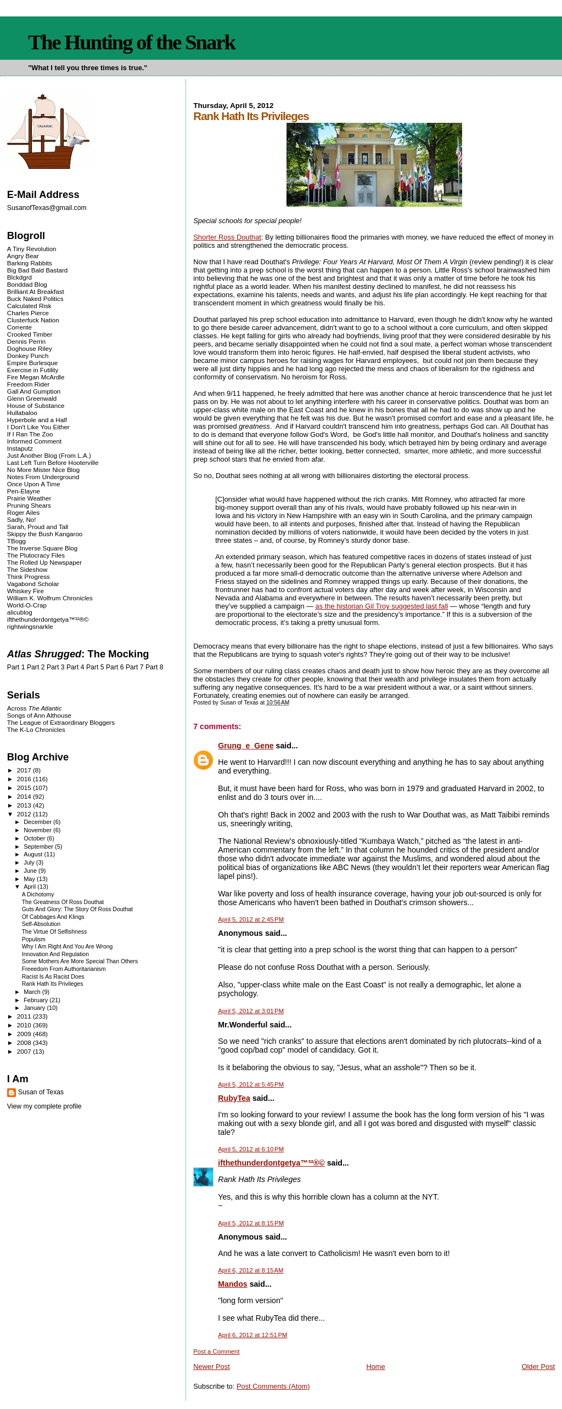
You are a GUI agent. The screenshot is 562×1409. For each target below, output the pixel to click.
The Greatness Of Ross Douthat (63, 902)
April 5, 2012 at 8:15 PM (251, 1223)
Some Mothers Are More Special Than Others (80, 961)
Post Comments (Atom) (273, 1386)
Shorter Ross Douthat (227, 237)
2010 (25, 1025)
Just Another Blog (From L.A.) (49, 455)
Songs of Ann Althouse (39, 715)
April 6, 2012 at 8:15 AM (250, 1270)
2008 (25, 1042)
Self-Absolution (41, 924)
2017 (25, 770)
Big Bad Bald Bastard (37, 270)
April (30, 886)
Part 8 (154, 667)
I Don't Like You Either (38, 426)
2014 (25, 796)
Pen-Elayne (23, 491)
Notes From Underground (43, 476)
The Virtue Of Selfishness (54, 932)
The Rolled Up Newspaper (44, 562)
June (31, 870)
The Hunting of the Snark (131, 42)
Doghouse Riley (29, 348)
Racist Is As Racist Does (53, 977)
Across (34, 708)
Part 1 (16, 667)
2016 (25, 778)
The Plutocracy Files (36, 555)
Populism (34, 939)
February (36, 1000)
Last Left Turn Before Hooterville (53, 462)
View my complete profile (44, 1106)
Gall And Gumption (33, 391)
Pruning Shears (29, 505)
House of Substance (36, 405)
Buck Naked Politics (35, 298)
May (30, 879)
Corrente (19, 327)
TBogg (16, 540)
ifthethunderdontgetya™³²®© (271, 1162)
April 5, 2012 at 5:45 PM (251, 1084)
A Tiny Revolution (32, 248)
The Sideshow (27, 569)
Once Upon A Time (33, 483)
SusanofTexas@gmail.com (47, 208)
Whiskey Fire (25, 590)
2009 (25, 1033)
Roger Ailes (23, 512)
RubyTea (234, 1098)
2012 (25, 813)
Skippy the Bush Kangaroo (44, 533)
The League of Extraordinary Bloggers (61, 722)
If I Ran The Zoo (30, 434)
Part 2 (36, 667)
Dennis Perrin (26, 341)
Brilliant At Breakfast (35, 291)
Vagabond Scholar (33, 583)
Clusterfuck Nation (33, 319)
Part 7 (135, 667)
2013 (25, 805)
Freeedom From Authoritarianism (64, 969)
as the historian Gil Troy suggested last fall (382, 606)
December (38, 822)
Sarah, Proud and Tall (37, 526)
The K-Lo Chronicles (36, 729)
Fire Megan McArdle (36, 376)
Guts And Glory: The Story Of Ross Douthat (77, 909)
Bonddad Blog (27, 284)
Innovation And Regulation (55, 954)
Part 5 (95, 667)
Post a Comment (216, 1351)
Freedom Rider (28, 384)
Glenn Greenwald (32, 398)
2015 (25, 787)
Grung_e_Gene (245, 745)
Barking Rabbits (29, 262)
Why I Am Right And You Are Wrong (67, 947)
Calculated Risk (29, 305)
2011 (25, 1016)
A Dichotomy (38, 894)
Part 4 (75, 667)
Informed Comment (34, 441)
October (35, 838)
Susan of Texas (41, 1092)
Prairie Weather (29, 498)
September (39, 846)
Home (375, 1366)
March (33, 991)
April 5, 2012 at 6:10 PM (251, 1149)
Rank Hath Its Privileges (52, 984)
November (38, 830)
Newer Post (211, 1366)
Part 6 (115, 667)
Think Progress (28, 576)
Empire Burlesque (32, 362)
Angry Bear (23, 255)
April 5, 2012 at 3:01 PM (251, 1011)
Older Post (538, 1366)
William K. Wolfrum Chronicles (50, 597)
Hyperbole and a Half (37, 419)
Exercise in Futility (33, 369)
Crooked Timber (30, 334)
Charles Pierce (28, 312)
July (30, 862)
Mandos (232, 1284)
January (35, 1007)
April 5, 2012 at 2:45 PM (251, 919)
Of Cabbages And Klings (53, 917)
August (34, 854)
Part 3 (56, 667)
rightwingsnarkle (30, 626)
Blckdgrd (19, 277)
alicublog (19, 612)
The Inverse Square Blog (42, 548)
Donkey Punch (28, 355)
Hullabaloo (22, 412)
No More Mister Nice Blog (43, 469)
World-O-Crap (27, 605)
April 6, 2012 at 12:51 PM (252, 1335)
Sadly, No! (21, 519)
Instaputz (20, 448)
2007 (25, 1051)
